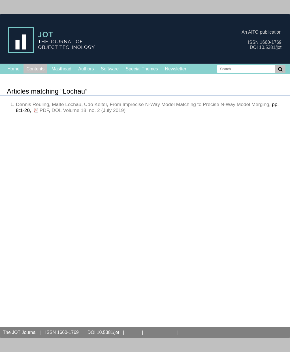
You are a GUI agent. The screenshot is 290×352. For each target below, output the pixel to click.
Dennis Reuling (32, 104)
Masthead (61, 68)
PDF (44, 110)
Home (13, 68)
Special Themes (142, 68)
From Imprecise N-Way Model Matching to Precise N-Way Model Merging (189, 104)
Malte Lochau (66, 104)
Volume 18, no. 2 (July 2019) (94, 110)
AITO (133, 332)
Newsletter (175, 68)
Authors (86, 68)
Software (110, 68)
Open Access (160, 332)
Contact (191, 332)
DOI (56, 110)
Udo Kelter (95, 104)
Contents (35, 68)
